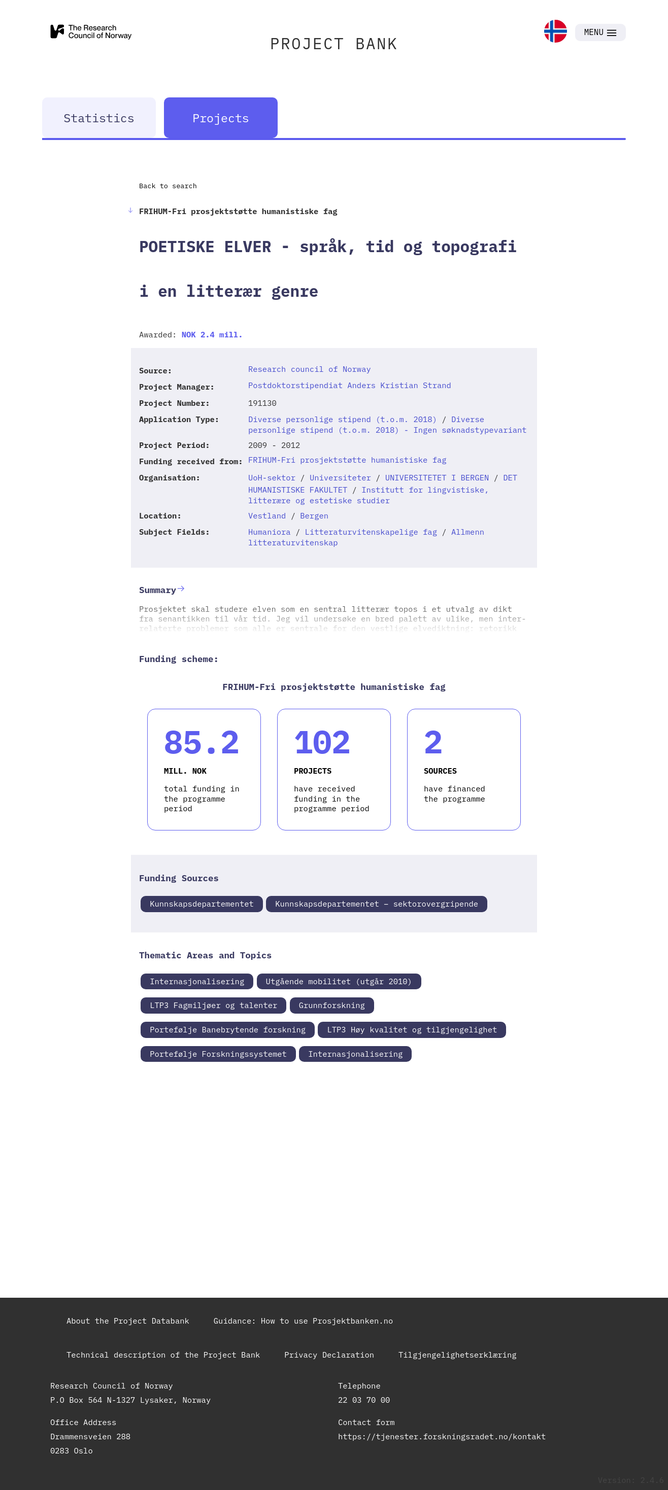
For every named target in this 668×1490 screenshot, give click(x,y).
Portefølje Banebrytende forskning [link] (228, 1029)
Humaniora (269, 532)
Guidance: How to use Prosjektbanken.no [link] (303, 1320)
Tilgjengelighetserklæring (457, 1354)
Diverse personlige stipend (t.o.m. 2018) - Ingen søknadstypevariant (387, 424)
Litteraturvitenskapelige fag (371, 532)
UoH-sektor (271, 477)
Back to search (168, 185)
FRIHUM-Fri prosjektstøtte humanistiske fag (347, 460)
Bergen (314, 515)
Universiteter (340, 477)
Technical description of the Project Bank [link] (163, 1354)
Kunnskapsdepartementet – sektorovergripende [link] (376, 903)
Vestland (267, 515)
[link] (555, 32)
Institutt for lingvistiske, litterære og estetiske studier (368, 494)
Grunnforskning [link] (332, 1005)
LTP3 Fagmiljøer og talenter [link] (213, 1005)
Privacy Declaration (329, 1354)
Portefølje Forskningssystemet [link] (218, 1054)
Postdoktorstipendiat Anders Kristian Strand (349, 385)
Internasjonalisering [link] (197, 981)
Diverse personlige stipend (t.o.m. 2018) (342, 419)
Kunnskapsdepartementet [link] (202, 903)
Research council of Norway (309, 369)
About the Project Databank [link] (127, 1320)
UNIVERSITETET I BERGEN (437, 477)
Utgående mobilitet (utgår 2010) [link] (339, 981)
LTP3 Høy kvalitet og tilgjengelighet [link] (412, 1029)
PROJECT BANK (334, 43)
